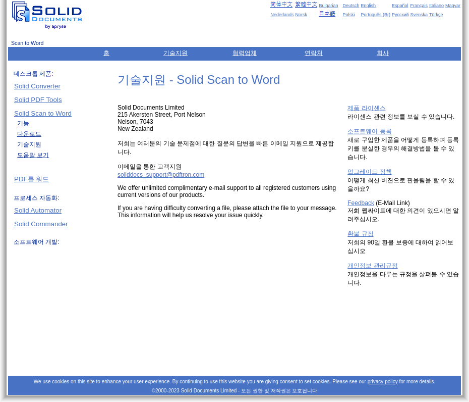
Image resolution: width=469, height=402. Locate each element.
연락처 (314, 53)
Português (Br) (375, 14)
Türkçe (436, 14)
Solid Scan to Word (43, 113)
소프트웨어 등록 (369, 131)
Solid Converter (37, 86)
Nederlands (282, 14)
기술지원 (175, 53)
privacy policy (383, 381)
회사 (383, 53)
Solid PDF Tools (38, 100)
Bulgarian (328, 5)
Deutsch (350, 5)
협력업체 (244, 53)
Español (400, 5)
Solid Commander (41, 224)
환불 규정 (360, 233)
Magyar (452, 5)
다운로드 (29, 133)
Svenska (419, 14)
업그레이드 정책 (369, 171)
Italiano (436, 5)
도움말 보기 (33, 155)
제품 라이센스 (366, 108)
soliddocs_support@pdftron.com (161, 174)
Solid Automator (38, 210)
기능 (23, 123)
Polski (348, 14)
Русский (400, 14)
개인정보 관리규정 (372, 265)
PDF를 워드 (31, 179)
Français (419, 5)
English (368, 5)
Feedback (360, 203)
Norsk (301, 14)
